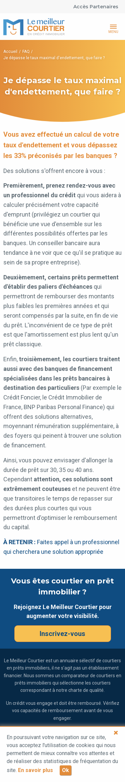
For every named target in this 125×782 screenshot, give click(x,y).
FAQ (26, 51)
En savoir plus (35, 770)
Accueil (10, 51)
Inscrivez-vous (62, 634)
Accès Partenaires (95, 7)
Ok (65, 770)
